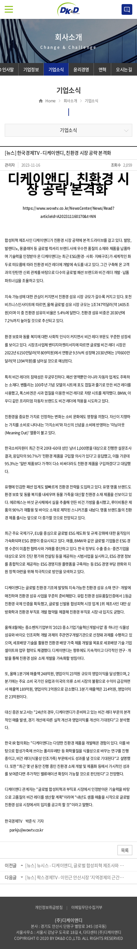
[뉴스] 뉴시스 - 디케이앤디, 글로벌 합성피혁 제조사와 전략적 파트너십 (76, 865)
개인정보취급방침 (49, 907)
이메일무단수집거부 (86, 907)
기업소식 (68, 130)
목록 (125, 850)
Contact (127, 9)
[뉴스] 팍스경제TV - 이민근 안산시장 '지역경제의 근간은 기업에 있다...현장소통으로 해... (76, 877)
